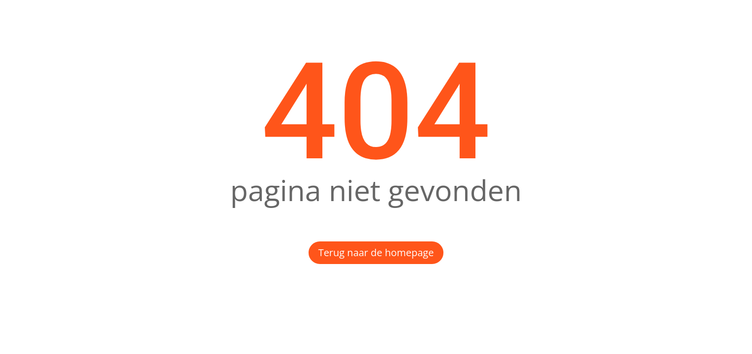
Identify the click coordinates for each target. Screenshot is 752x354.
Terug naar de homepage (376, 252)
